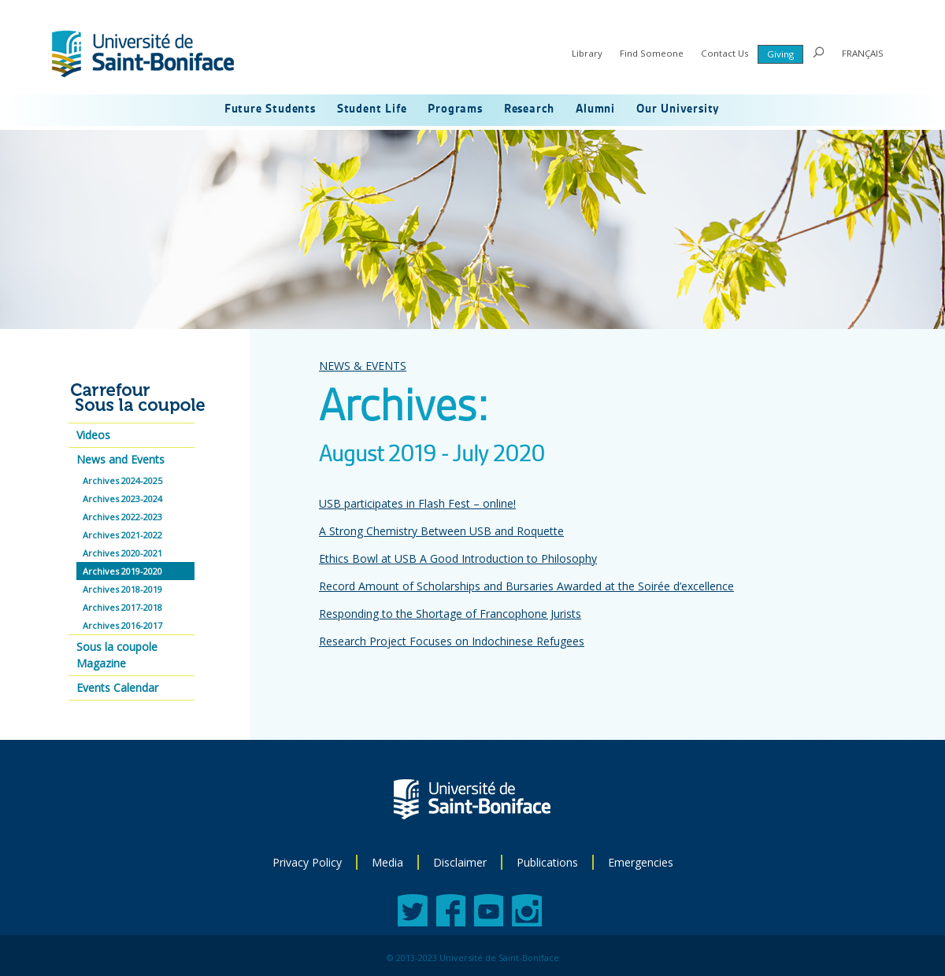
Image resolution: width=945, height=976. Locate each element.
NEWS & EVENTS (362, 365)
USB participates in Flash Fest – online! (417, 503)
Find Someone (652, 53)
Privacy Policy (307, 862)
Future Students (270, 109)
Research (529, 109)
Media (387, 862)
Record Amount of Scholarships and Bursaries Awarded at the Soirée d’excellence (526, 586)
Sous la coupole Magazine (117, 655)
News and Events (120, 459)
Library (587, 53)
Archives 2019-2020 (122, 571)
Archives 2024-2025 (122, 480)
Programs (455, 109)
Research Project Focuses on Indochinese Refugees (451, 641)
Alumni (595, 109)
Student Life (372, 109)
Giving (780, 54)
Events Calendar (117, 687)
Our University (678, 109)
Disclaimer (460, 862)
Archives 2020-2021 (122, 553)
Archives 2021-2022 (122, 535)
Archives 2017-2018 (122, 607)
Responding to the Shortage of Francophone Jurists (450, 613)
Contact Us (725, 53)
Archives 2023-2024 (122, 499)
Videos (93, 434)
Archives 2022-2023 (122, 517)
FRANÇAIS (863, 53)
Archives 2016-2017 (122, 625)
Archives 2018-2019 (122, 589)
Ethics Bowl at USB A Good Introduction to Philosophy (458, 558)
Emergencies (640, 862)
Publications (547, 862)
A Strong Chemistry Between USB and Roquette (441, 530)
